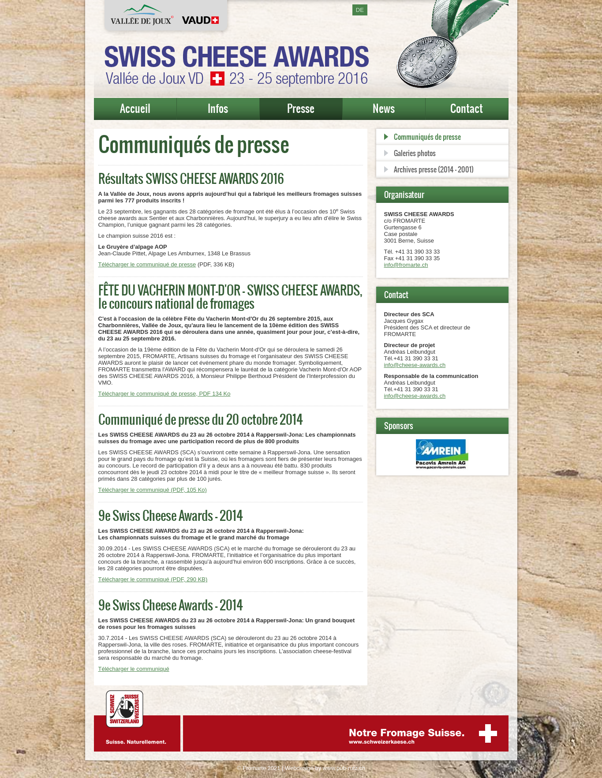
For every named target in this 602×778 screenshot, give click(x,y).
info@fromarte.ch (406, 265)
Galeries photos (415, 153)
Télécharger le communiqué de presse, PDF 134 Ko (164, 393)
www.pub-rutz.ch (344, 768)
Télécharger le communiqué (133, 669)
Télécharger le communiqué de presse (147, 264)
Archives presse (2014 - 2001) (434, 169)
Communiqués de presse (427, 136)
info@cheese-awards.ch (415, 365)
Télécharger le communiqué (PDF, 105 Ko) (152, 489)
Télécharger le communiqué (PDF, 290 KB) (153, 579)
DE (360, 10)
